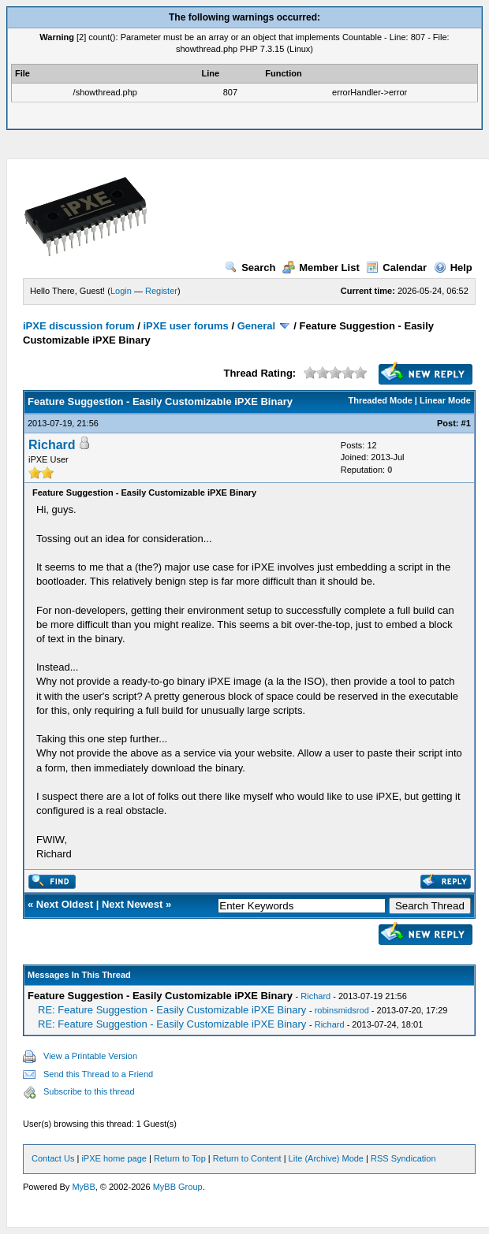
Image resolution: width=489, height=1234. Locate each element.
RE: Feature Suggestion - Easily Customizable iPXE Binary (172, 1010)
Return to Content (247, 1158)
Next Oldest (64, 904)
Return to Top (180, 1158)
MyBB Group (178, 1186)
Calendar (396, 267)
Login (121, 290)
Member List (321, 267)
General (256, 326)
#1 (466, 423)
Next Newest (132, 904)
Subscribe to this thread (89, 1091)
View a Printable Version (90, 1056)
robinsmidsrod (342, 1010)
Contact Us (53, 1158)
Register (161, 290)
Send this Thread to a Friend (98, 1074)
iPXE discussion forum (79, 326)
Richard (52, 445)
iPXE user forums (185, 326)
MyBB (83, 1186)
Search (250, 267)
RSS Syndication (403, 1158)
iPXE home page (114, 1158)
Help (453, 267)
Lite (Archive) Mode (326, 1158)
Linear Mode (445, 400)
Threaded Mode (380, 400)
